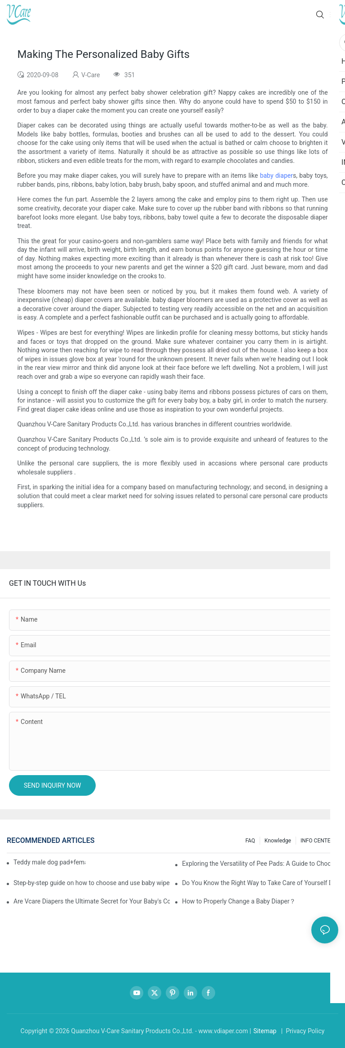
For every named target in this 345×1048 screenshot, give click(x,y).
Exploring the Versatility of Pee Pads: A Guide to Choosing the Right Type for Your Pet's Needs (260, 863)
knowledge (278, 841)
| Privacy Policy (301, 1031)
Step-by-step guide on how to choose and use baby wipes (91, 882)
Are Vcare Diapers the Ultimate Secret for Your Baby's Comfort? (91, 901)
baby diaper (276, 175)
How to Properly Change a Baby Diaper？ (239, 901)
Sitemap (264, 1031)
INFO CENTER (317, 841)
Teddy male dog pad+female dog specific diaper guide (49, 862)
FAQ (250, 841)
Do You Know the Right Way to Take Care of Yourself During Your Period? (260, 882)
